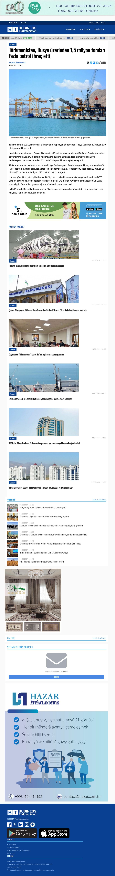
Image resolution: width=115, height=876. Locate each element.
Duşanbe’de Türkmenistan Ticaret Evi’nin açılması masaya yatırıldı (36, 354)
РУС (103, 23)
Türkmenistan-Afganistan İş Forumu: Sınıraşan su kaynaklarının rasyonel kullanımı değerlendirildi (53, 534)
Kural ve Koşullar (13, 848)
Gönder (56, 676)
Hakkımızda (11, 845)
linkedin (21, 824)
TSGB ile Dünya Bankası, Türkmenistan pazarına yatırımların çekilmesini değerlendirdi (44, 443)
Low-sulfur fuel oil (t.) (94, 38)
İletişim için (11, 853)
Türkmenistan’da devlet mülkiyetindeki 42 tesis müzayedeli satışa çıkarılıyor (41, 487)
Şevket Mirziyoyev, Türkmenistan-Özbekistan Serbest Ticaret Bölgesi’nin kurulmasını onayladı (48, 310)
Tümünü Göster (99, 499)
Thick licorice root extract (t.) (58, 38)
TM (97, 23)
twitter (15, 824)
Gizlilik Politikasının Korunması (18, 850)
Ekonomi (12, 44)
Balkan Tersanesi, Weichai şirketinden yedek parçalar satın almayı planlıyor (40, 399)
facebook (9, 824)
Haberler (11, 499)
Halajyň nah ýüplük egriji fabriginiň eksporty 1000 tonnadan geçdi (36, 265)
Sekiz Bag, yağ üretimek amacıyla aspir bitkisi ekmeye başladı (41, 561)
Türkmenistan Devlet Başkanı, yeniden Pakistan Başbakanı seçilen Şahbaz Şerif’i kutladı (50, 543)
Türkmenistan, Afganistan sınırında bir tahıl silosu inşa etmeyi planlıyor (44, 516)
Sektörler (99, 29)
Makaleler (85, 29)
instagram (26, 824)
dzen (32, 824)
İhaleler (11, 638)
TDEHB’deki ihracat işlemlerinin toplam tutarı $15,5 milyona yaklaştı (43, 552)
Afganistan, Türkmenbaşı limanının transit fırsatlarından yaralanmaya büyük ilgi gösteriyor (51, 525)
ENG (91, 23)
